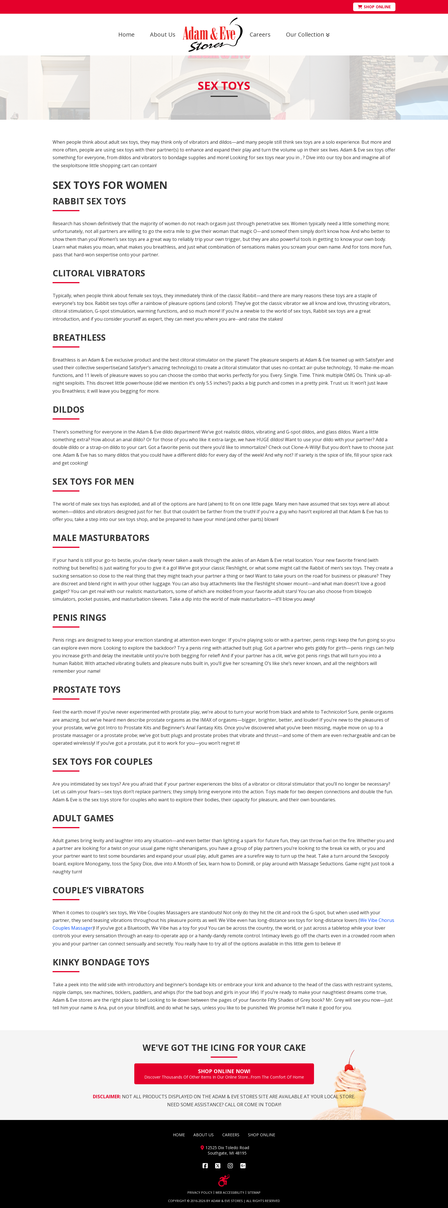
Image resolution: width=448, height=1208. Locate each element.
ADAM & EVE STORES (227, 1201)
